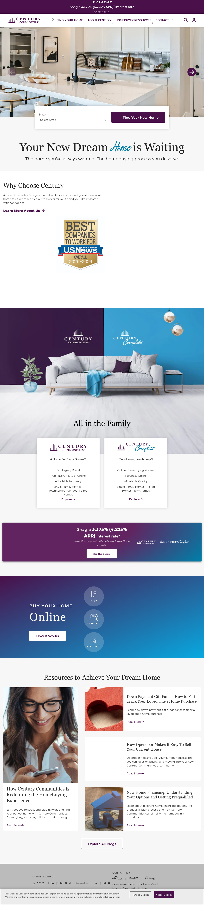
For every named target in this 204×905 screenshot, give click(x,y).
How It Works (47, 636)
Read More (15, 825)
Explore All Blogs (102, 844)
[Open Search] (186, 20)
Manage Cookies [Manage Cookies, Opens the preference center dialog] (140, 894)
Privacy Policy (136, 884)
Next (191, 72)
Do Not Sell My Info (139, 888)
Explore (68, 499)
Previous (12, 72)
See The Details (101, 553)
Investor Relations (119, 884)
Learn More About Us (24, 210)
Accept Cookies (164, 894)
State (42, 114)
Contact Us (164, 20)
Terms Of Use (150, 884)
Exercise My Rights (120, 888)
